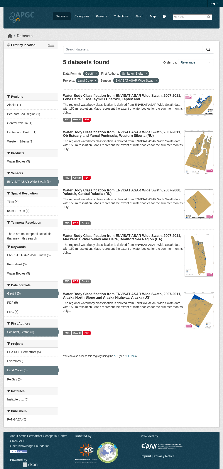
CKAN (30, 464)
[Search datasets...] (133, 50)
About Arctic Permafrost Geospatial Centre (39, 436)
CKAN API (17, 441)
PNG (66, 119)
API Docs (130, 356)
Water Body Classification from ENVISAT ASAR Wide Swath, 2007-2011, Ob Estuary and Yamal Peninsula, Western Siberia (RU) (122, 133)
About (139, 16)
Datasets (62, 16)
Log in (214, 3)
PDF (86, 119)
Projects (101, 16)
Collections (121, 16)
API (116, 356)
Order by (169, 62)
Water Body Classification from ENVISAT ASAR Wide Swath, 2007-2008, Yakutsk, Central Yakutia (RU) (122, 192)
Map (153, 16)
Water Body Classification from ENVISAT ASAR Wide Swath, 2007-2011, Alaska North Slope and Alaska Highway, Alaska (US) (122, 295)
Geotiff (77, 119)
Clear (51, 45)
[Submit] (208, 50)
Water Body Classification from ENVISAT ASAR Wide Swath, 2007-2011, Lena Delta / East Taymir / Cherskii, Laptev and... (122, 97)
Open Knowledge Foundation (29, 446)
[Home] (10, 36)
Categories (81, 16)
